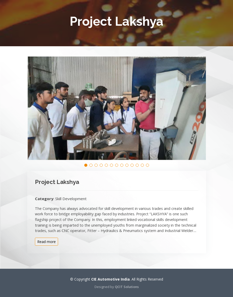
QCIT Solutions (127, 286)
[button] (85, 165)
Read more (46, 241)
